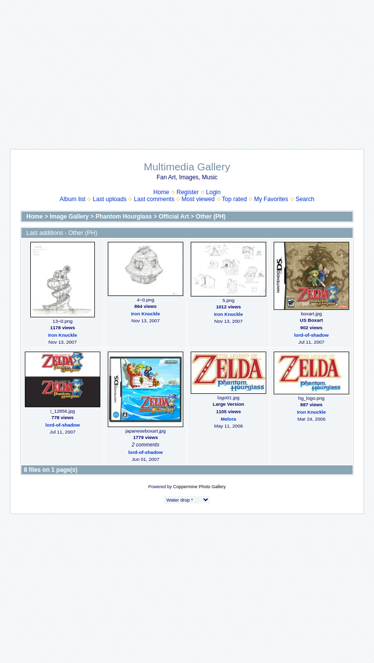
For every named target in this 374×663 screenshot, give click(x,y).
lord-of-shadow (311, 335)
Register (187, 192)
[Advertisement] (187, 69)
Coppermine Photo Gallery (199, 486)
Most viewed (198, 199)
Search (305, 199)
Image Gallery (69, 216)
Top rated (234, 199)
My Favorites (271, 199)
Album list (72, 199)
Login (213, 192)
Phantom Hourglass (123, 216)
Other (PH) (210, 216)
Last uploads (110, 199)
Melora (228, 419)
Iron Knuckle (62, 335)
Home (161, 192)
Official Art (173, 216)
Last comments (154, 199)
